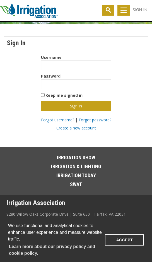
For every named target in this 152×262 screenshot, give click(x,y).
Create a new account (76, 128)
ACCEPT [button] (124, 240)
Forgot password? (95, 119)
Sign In (140, 9)
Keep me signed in (64, 95)
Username (51, 57)
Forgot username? (57, 119)
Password (51, 76)
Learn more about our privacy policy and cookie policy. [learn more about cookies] (52, 250)
